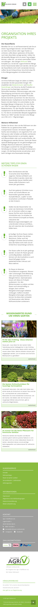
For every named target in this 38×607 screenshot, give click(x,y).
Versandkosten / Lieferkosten (12, 480)
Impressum (6, 496)
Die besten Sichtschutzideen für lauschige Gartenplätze (15, 385)
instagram (7, 532)
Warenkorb (29, 4)
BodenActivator (17, 85)
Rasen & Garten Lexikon (10, 478)
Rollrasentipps (7, 475)
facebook (18, 532)
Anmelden (24, 4)
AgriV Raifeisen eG (11, 598)
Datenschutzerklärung (10, 501)
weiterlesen (32, 359)
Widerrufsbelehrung (9, 504)
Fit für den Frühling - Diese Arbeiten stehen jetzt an (17, 341)
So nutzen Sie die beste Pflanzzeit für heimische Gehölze (18, 431)
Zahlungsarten (7, 483)
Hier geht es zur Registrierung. (12, 590)
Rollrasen (24, 61)
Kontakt (5, 472)
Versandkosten (28, 602)
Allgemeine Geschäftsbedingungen (14, 498)
